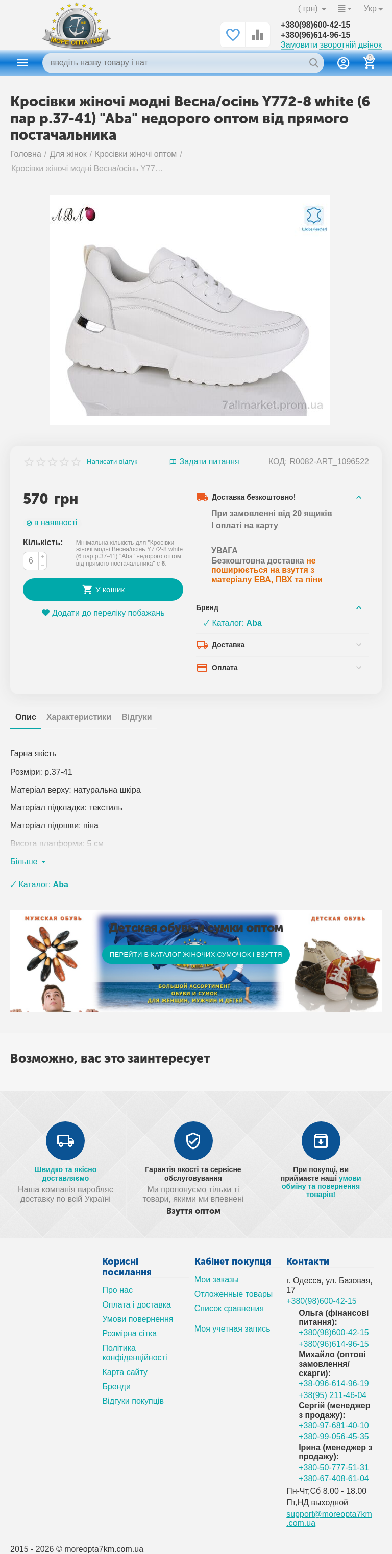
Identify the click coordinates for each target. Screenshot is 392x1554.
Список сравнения (229, 1308)
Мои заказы (216, 1279)
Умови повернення (137, 1319)
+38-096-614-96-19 (334, 1383)
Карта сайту (125, 1372)
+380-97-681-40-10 (334, 1425)
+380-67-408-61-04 (334, 1478)
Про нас (117, 1290)
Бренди (116, 1386)
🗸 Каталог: (233, 623)
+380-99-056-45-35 (334, 1436)
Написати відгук (112, 461)
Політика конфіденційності (134, 1353)
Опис (25, 717)
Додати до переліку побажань (102, 613)
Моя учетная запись (232, 1328)
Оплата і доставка (136, 1304)
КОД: (277, 461)
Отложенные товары (233, 1294)
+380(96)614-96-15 (316, 35)
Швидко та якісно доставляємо (65, 1173)
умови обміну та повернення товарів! (321, 1186)
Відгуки (136, 717)
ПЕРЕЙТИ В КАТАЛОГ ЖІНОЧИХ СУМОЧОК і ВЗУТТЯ (196, 954)
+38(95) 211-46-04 (332, 1395)
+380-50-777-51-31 (334, 1467)
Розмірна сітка (129, 1333)
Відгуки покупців (133, 1401)
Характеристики (78, 717)
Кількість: (43, 542)
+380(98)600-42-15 (316, 24)
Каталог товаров (23, 63)
